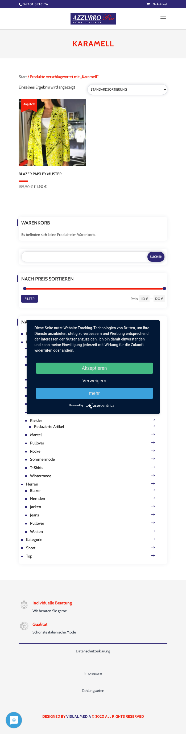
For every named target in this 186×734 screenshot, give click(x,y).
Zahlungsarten (93, 690)
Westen (36, 531)
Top (29, 556)
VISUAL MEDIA (78, 716)
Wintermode (40, 476)
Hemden (37, 498)
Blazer (35, 490)
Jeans (34, 515)
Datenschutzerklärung (93, 651)
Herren (32, 484)
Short (30, 548)
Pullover (37, 443)
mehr (94, 393)
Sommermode (42, 459)
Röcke (35, 451)
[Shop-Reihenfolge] (127, 89)
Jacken (35, 506)
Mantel (36, 434)
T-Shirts (36, 467)
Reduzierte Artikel (49, 426)
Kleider (36, 420)
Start (23, 76)
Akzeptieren (94, 368)
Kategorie (34, 539)
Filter (29, 298)
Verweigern (94, 380)
